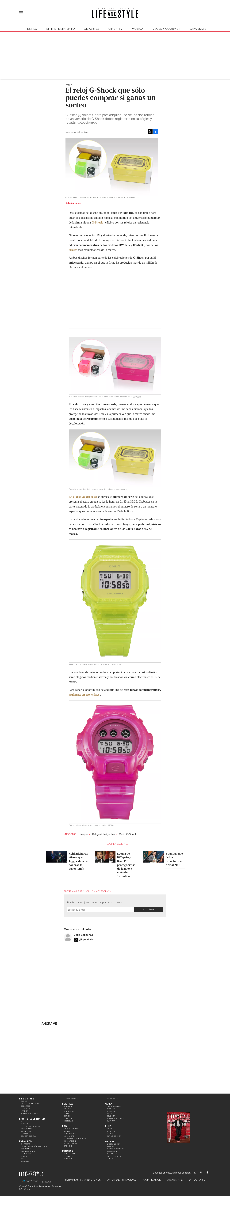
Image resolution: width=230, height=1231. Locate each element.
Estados (68, 1116)
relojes (73, 249)
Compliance (152, 1179)
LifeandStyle (71, 1098)
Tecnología (27, 1154)
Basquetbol (27, 1129)
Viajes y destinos (116, 1149)
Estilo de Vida (114, 1156)
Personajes (113, 1151)
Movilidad (69, 1136)
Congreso (69, 1111)
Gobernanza (70, 1134)
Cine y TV (115, 28)
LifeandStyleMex (195, 1173)
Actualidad (70, 1154)
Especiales (112, 1098)
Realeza (111, 1109)
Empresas (25, 1144)
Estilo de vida (114, 1136)
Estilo (32, 28)
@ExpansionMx (87, 939)
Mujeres (25, 1161)
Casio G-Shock (128, 834)
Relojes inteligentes (103, 834)
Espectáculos (114, 1106)
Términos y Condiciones (83, 1179)
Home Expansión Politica (34, 1146)
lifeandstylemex (203, 1173)
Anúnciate (175, 1179)
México (67, 1109)
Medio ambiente (72, 1129)
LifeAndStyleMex (210, 1173)
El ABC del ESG (71, 1143)
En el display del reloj (83, 496)
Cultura (111, 1121)
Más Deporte (27, 1131)
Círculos (111, 1111)
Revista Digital (28, 1136)
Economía (26, 1149)
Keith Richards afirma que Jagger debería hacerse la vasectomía (78, 861)
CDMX (66, 1113)
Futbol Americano (30, 1126)
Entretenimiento (60, 28)
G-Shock (97, 222)
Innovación (70, 1141)
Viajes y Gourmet (166, 28)
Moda (109, 1113)
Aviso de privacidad (122, 1179)
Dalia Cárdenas (83, 934)
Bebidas (111, 1146)
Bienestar (112, 1154)
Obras (24, 1156)
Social (67, 1131)
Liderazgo (69, 1156)
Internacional (28, 1151)
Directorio (197, 1179)
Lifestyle (26, 1133)
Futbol (24, 1121)
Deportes (91, 28)
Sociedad (68, 1121)
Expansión (25, 1141)
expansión (197, 28)
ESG (22, 1158)
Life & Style (26, 1098)
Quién (108, 1103)
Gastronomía (113, 1144)
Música (137, 28)
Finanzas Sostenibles (75, 1139)
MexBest (110, 1141)
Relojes (84, 834)
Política (67, 1103)
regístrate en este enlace (84, 694)
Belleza (111, 1116)
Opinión (68, 1118)
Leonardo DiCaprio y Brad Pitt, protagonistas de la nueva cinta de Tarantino (125, 865)
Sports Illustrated (32, 1119)
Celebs (110, 1134)
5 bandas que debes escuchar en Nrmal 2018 (173, 859)
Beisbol (25, 1124)
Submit (148, 909)
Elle (108, 1126)
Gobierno (68, 1106)
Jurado (110, 1159)
